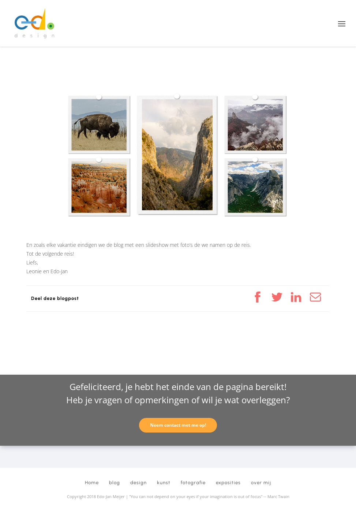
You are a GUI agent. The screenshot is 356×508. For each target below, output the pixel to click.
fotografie (193, 482)
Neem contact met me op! (178, 425)
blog (114, 482)
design (138, 482)
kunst (163, 482)
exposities (228, 482)
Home (92, 482)
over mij (261, 482)
